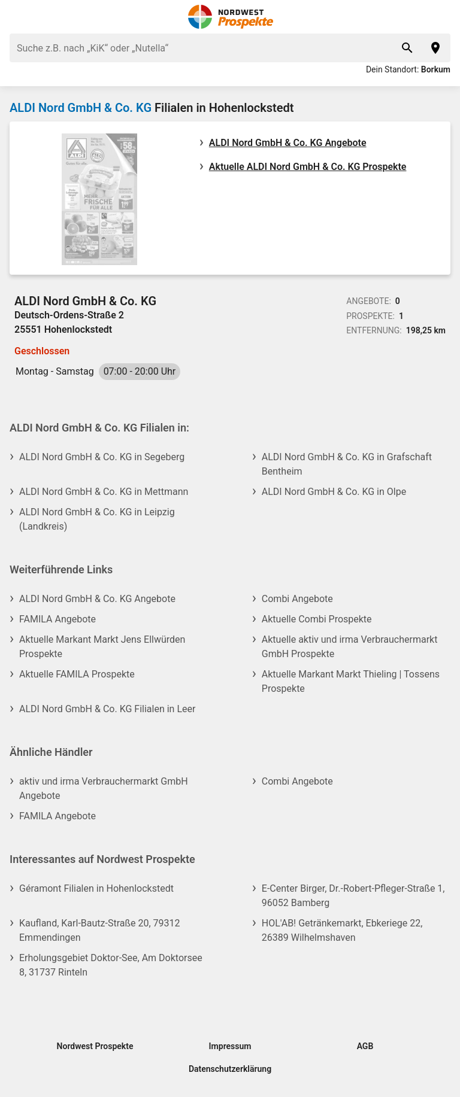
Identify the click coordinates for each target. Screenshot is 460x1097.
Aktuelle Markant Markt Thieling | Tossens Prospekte (351, 681)
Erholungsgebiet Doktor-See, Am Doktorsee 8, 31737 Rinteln (110, 965)
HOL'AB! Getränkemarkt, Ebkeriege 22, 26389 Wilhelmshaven (342, 930)
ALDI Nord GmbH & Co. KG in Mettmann (103, 491)
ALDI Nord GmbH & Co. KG (81, 108)
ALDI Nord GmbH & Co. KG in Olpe (334, 491)
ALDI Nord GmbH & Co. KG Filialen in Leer (107, 709)
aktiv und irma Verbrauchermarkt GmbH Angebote (103, 788)
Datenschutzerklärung (230, 1069)
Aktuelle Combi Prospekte (317, 619)
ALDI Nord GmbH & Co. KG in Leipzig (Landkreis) (97, 519)
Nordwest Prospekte (95, 1046)
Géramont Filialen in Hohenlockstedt (96, 888)
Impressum (230, 1046)
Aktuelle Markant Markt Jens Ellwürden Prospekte (102, 647)
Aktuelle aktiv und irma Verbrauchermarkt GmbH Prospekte (350, 647)
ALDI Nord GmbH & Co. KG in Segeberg (101, 457)
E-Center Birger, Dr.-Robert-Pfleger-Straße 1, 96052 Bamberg (353, 895)
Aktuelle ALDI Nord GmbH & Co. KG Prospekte (308, 166)
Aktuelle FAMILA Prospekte (77, 674)
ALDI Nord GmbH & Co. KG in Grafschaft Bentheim (347, 464)
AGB (365, 1046)
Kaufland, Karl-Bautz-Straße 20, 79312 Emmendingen (99, 930)
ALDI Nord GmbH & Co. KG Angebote (288, 142)
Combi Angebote (297, 598)
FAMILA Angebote (57, 619)
